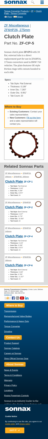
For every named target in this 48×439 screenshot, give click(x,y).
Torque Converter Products (16, 11)
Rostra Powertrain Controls (16, 396)
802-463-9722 (20, 293)
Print (8, 17)
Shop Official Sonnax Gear (16, 358)
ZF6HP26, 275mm (17, 30)
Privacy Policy (10, 385)
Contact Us (8, 295)
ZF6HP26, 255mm (21, 177)
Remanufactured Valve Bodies (18, 316)
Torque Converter (12, 326)
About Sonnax (15, 364)
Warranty (8, 380)
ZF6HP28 (27, 202)
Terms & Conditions (13, 375)
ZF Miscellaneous (16, 25)
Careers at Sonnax (12, 353)
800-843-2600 (9, 293)
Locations (8, 390)
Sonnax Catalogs (12, 348)
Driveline (8, 331)
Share (18, 17)
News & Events (11, 370)
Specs (8, 80)
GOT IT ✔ (15, 430)
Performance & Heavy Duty (16, 321)
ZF (32, 11)
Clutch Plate (14, 181)
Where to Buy (14, 305)
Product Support (11, 343)
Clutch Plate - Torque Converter (23, 12)
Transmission (10, 311)
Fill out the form (33, 118)
